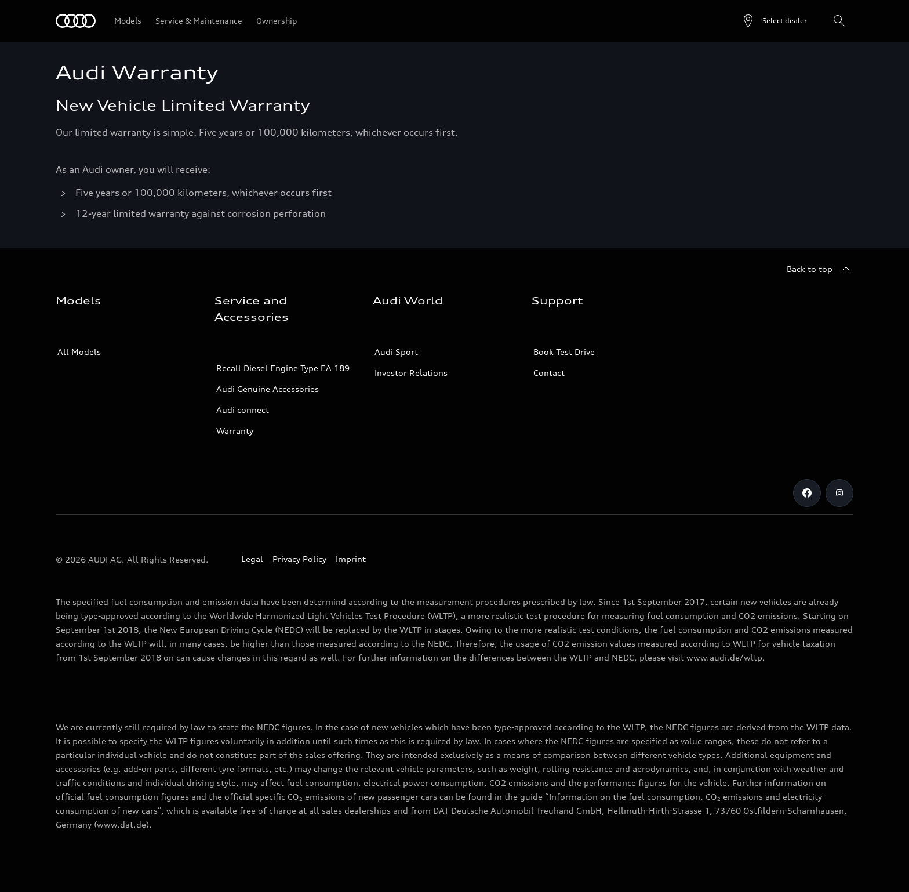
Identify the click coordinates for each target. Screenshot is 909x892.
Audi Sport (396, 352)
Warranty (234, 431)
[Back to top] (820, 269)
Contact (549, 373)
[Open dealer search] (774, 21)
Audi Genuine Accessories (267, 389)
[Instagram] (839, 493)
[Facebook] (807, 493)
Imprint (351, 559)
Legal (252, 559)
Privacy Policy (299, 559)
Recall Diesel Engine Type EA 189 (283, 368)
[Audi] (76, 21)
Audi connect (242, 410)
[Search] (839, 21)
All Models (79, 352)
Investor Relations (411, 373)
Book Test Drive (564, 352)
